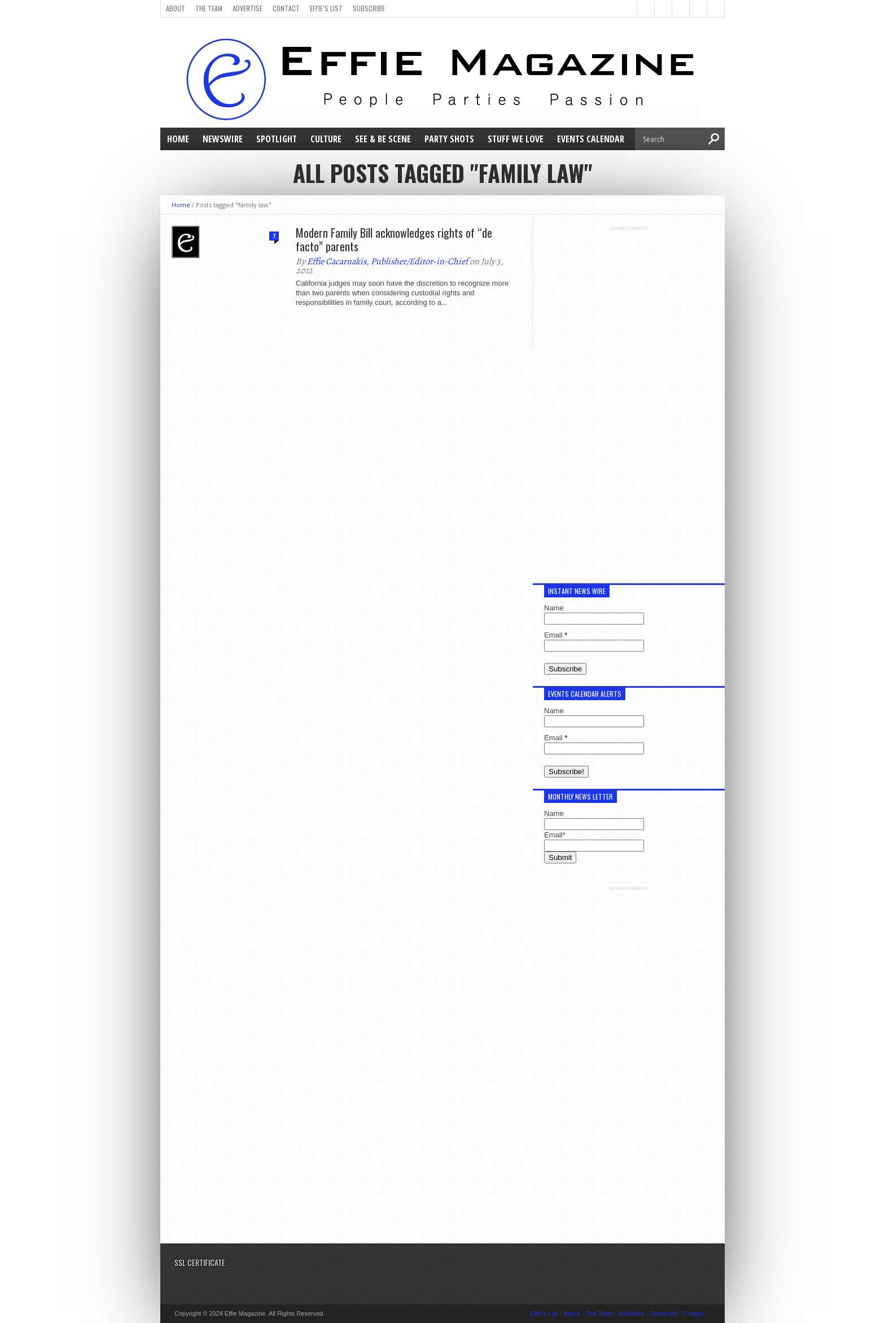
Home (178, 139)
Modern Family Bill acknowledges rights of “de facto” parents (394, 239)
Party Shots (449, 139)
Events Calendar (590, 139)
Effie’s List (326, 8)
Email (555, 635)
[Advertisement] (628, 400)
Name (554, 608)
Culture (325, 139)
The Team (208, 8)
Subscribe (369, 8)
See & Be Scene (383, 139)
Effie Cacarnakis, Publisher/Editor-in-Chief (387, 261)
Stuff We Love (516, 139)
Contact (286, 8)
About (175, 8)
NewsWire (223, 139)
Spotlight (276, 139)
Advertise (247, 8)
